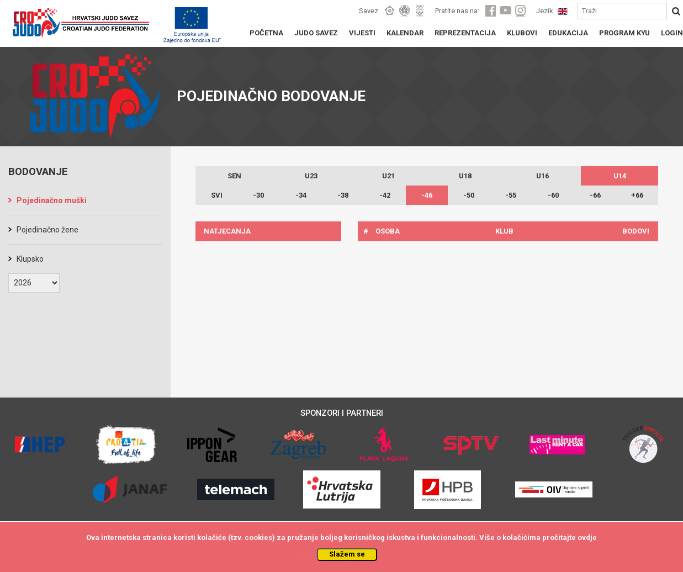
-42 (384, 195)
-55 (510, 195)
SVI (217, 195)
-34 (300, 195)
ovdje (587, 537)
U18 (465, 176)
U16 (542, 176)
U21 (388, 176)
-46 (426, 195)
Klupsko (30, 259)
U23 (311, 176)
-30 (258, 195)
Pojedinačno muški (52, 200)
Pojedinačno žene (47, 229)
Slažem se (347, 554)
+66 (637, 195)
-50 (468, 195)
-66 (595, 195)
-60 (553, 195)
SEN (234, 176)
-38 (342, 195)
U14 (619, 176)
